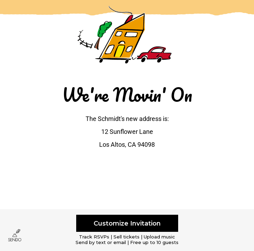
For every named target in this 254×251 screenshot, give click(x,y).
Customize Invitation (127, 223)
